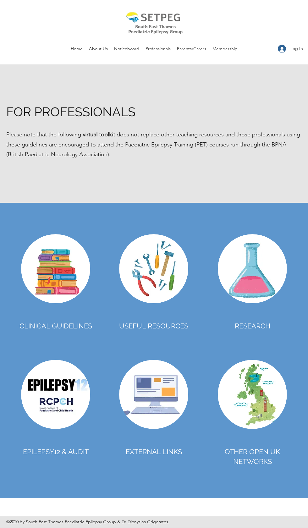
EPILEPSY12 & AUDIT (56, 452)
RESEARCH (252, 326)
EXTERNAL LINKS (154, 452)
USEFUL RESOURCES (153, 326)
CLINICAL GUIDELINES (55, 326)
